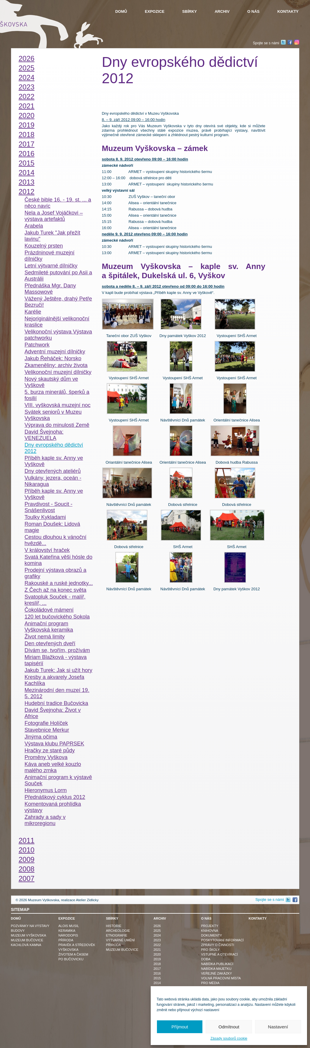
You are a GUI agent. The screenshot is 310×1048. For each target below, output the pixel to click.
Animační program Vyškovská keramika (49, 627)
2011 (26, 840)
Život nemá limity (45, 637)
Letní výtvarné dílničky (51, 266)
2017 (26, 144)
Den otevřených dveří (50, 643)
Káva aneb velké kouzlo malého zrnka (53, 767)
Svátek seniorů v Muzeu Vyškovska (53, 415)
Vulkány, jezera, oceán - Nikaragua (53, 481)
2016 (26, 154)
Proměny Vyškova (46, 757)
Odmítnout (228, 1026)
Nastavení (278, 1026)
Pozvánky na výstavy (30, 926)
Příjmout (179, 1026)
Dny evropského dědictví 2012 (54, 448)
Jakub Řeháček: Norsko (53, 358)
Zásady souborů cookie (228, 1038)
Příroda (66, 940)
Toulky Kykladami (45, 517)
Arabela (34, 226)
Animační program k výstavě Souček (58, 780)
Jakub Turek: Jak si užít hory (58, 670)
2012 (26, 192)
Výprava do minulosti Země (57, 425)
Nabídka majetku (216, 968)
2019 (26, 125)
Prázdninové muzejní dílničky (50, 256)
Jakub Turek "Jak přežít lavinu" (52, 236)
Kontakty (287, 11)
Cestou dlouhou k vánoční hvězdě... (55, 540)
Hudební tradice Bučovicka (56, 703)
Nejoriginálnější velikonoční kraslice (57, 322)
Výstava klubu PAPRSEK (54, 744)
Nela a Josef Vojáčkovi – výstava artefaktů (54, 216)
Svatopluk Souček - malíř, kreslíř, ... (55, 600)
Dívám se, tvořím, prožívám (57, 650)
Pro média (210, 983)
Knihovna (209, 930)
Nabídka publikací (217, 964)
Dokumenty (211, 935)
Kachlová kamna (26, 945)
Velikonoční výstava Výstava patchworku (58, 335)
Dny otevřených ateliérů (53, 471)
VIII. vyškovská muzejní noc (58, 405)
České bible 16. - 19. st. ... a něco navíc (58, 203)
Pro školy (210, 949)
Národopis (68, 935)
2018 (26, 134)
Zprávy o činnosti (217, 945)
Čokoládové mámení (49, 610)
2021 (26, 106)
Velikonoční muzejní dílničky (58, 372)
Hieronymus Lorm (46, 790)
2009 (26, 859)
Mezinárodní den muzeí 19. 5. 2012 (57, 693)
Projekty (209, 926)
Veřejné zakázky (216, 973)
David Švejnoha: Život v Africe (53, 713)
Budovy (18, 930)
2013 (26, 182)
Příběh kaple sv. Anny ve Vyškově (54, 461)
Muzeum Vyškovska (28, 935)
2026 (26, 58)
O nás (253, 11)
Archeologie (118, 930)
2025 (26, 68)
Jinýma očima (41, 737)
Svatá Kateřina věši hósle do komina (58, 560)
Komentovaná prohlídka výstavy (53, 807)
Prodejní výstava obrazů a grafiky (55, 573)
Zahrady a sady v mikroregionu (45, 820)
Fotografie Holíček (46, 723)
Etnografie (117, 935)
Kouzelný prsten (44, 246)
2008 (26, 869)
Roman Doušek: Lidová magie (52, 527)
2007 (26, 878)
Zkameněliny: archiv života (56, 365)
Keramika (67, 930)
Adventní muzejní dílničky (55, 352)
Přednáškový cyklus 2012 (55, 797)
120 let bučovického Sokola (57, 617)
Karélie (33, 312)
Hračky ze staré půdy (50, 750)
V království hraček (47, 550)
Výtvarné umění (120, 940)
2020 (26, 115)
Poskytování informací (222, 940)
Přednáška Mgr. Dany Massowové (50, 289)
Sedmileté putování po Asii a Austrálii (58, 276)
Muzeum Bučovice (27, 940)
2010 (26, 850)
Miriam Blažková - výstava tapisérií (56, 660)
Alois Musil (69, 926)
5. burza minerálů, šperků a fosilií (57, 395)
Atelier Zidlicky (87, 900)
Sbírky (189, 11)
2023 (26, 87)
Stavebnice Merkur (47, 730)
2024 (26, 77)
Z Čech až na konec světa (55, 590)
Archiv (222, 11)
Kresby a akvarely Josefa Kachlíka (54, 680)
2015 (26, 163)
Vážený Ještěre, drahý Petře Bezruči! (58, 302)
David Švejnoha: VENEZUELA (44, 435)
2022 (26, 96)
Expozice (154, 11)
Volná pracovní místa (221, 978)
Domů (121, 11)
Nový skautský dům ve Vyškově (51, 382)
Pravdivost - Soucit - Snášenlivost (49, 507)
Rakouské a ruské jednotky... (59, 583)
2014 (26, 173)
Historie (114, 926)
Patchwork (37, 345)
